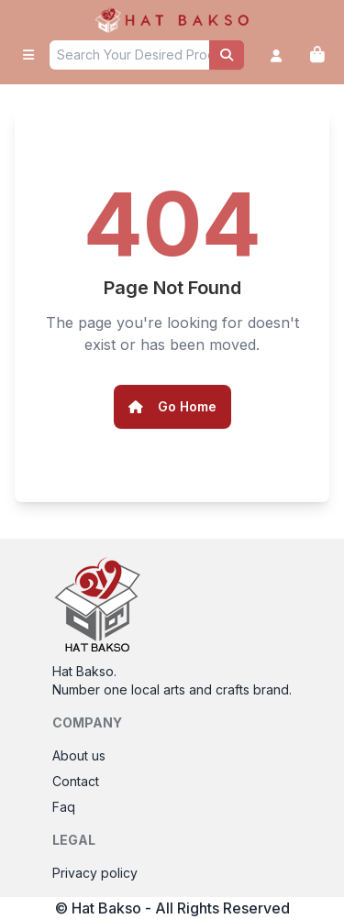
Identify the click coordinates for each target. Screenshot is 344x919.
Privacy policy (95, 873)
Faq (63, 807)
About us (78, 755)
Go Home (172, 406)
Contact (75, 781)
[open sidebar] (28, 55)
